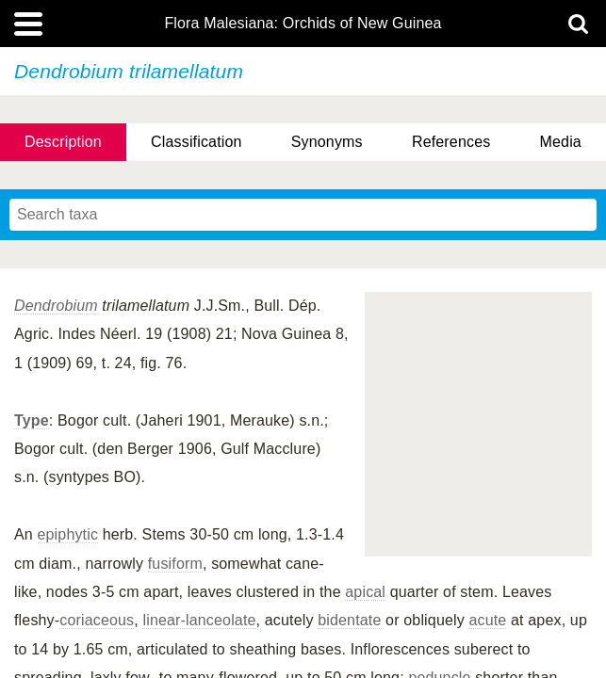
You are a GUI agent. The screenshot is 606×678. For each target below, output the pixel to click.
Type (31, 420)
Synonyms (327, 142)
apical (365, 592)
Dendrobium (56, 306)
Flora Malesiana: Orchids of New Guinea (302, 23)
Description (63, 142)
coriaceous (96, 620)
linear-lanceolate (198, 620)
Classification (196, 142)
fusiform (175, 564)
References (451, 142)
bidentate (349, 620)
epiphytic (68, 534)
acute (487, 620)
